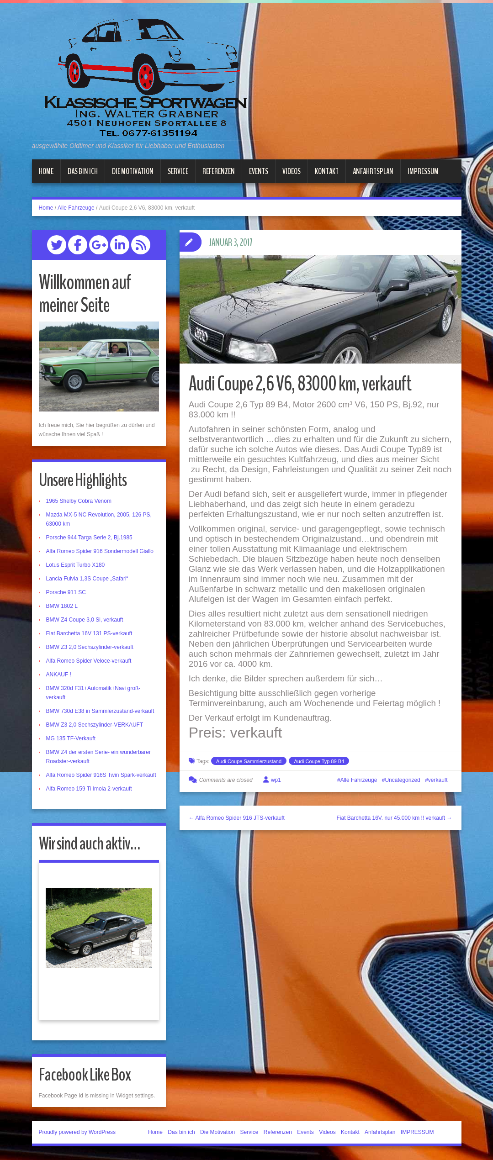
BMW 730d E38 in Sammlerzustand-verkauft (100, 711)
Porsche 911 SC (66, 592)
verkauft (438, 780)
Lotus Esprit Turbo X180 (75, 565)
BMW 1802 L (62, 606)
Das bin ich (83, 171)
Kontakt (327, 171)
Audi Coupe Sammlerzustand (248, 761)
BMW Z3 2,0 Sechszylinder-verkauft (89, 647)
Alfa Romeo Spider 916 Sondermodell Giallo (100, 551)
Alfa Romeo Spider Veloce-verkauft (89, 661)
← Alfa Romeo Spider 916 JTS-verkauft (237, 818)
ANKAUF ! (58, 674)
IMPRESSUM (423, 171)
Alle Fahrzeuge (76, 208)
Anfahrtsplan (373, 171)
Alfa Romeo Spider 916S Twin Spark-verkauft (101, 775)
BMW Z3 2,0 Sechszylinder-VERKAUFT (94, 725)
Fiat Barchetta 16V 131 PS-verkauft (89, 633)
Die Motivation (133, 171)
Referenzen (218, 171)
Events (258, 171)
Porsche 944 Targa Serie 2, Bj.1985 (89, 537)
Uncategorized (402, 780)
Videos (291, 171)
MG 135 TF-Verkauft (71, 738)
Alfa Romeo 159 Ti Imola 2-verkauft (89, 789)
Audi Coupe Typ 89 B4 (319, 761)
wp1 (276, 780)
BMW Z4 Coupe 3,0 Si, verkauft (84, 620)
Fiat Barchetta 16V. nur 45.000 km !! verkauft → (394, 818)
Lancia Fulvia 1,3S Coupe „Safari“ (87, 578)
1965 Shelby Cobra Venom (78, 501)
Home (46, 171)
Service (178, 171)
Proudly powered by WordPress (77, 1132)
